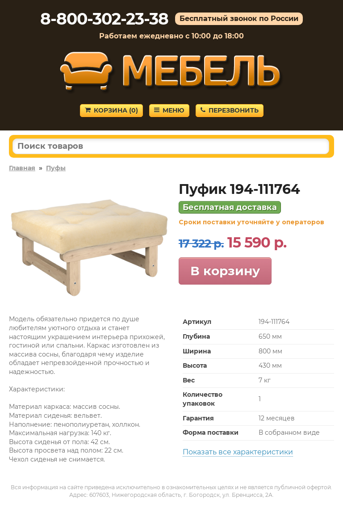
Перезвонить (230, 110)
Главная (22, 168)
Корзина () (111, 110)
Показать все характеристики (238, 452)
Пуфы (56, 168)
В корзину (225, 270)
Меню (169, 110)
